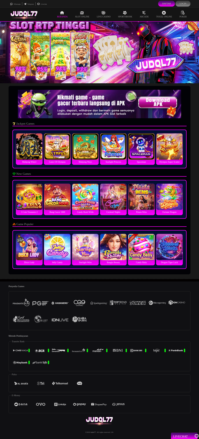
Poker (183, 14)
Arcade (144, 14)
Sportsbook (125, 14)
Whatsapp (15, 4)
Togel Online (164, 14)
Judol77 (93, 432)
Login (183, 3)
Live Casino (104, 14)
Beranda (62, 14)
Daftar (166, 3)
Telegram (29, 4)
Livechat (42, 4)
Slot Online (82, 14)
